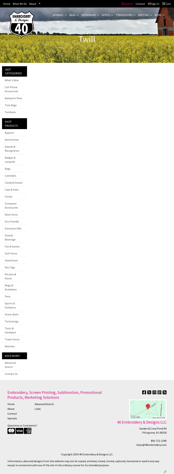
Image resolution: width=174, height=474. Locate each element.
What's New (12, 80)
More (158, 15)
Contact (12, 413)
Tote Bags (11, 105)
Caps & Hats (12, 189)
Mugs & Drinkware (11, 287)
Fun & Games (12, 246)
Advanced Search (10, 365)
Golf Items (11, 253)
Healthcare (11, 260)
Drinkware (88, 15)
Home (6, 3)
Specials (12, 418)
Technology (12, 321)
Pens (8, 296)
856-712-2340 (159, 440)
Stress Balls (12, 314)
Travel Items (12, 339)
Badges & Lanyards (10, 159)
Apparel (58, 15)
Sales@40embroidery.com (151, 444)
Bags (72, 15)
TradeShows (124, 15)
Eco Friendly (12, 221)
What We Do (20, 3)
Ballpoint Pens (13, 98)
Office (106, 15)
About (32, 3)
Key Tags (10, 267)
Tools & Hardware (10, 330)
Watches (10, 346)
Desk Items (11, 214)
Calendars (10, 175)
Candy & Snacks (13, 182)
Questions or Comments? (22, 425)
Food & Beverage (10, 237)
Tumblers (10, 112)
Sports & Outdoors (10, 305)
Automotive (12, 139)
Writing (143, 15)
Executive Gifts (13, 228)
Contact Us (11, 373)
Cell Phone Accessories (11, 89)
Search (127, 3)
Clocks (8, 196)
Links (38, 408)
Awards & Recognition (12, 148)
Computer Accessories (11, 205)
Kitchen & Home (10, 276)
